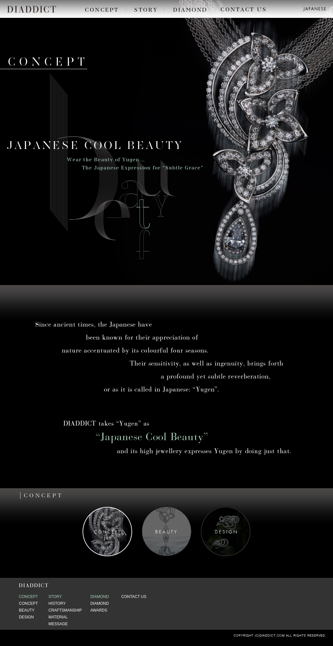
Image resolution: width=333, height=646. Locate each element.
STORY (55, 596)
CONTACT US (133, 596)
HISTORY (57, 603)
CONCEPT (28, 596)
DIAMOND (99, 596)
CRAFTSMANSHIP (65, 610)
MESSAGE (58, 624)
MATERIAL (58, 617)
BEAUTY (26, 610)
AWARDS (98, 610)
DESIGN (26, 617)
